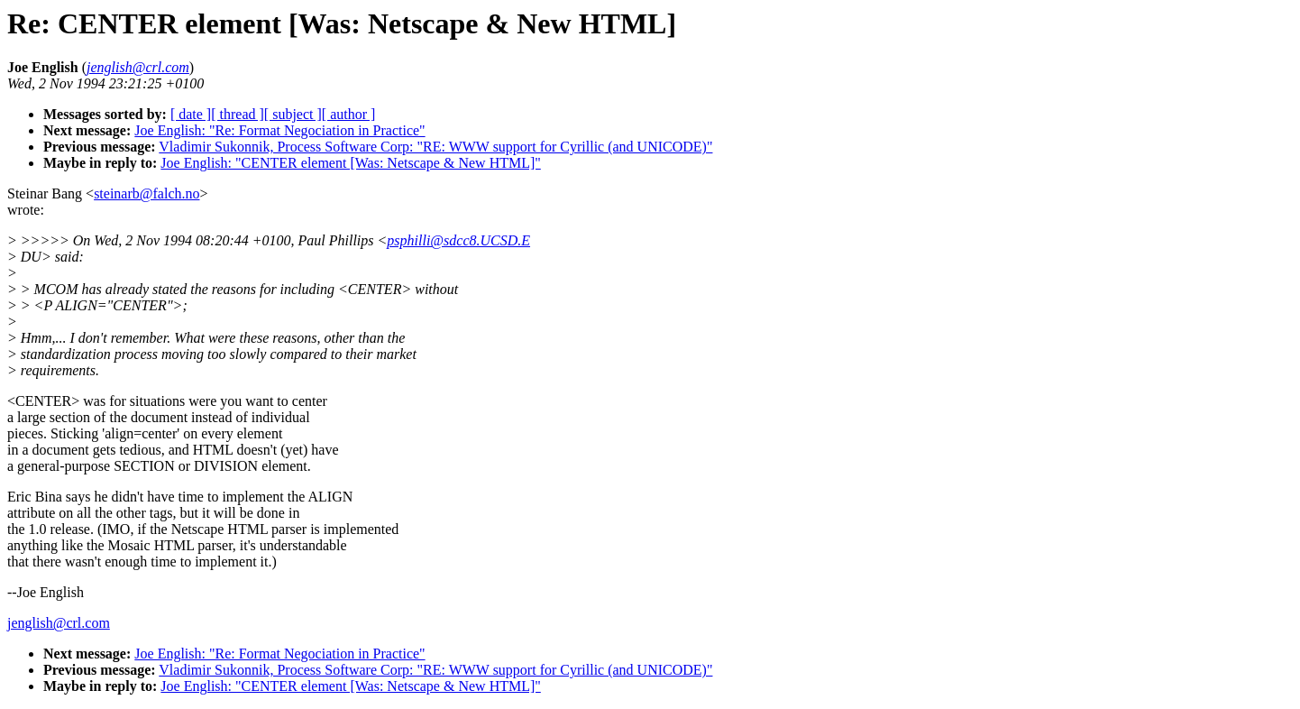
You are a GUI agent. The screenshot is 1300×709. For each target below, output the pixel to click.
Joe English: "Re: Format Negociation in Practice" (279, 130)
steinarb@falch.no (146, 193)
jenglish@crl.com (58, 623)
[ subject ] (293, 114)
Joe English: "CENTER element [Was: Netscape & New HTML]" (350, 162)
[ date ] (190, 114)
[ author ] (349, 114)
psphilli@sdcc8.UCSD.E (458, 240)
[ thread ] (237, 114)
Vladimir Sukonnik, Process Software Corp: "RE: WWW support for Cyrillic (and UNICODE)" (435, 146)
